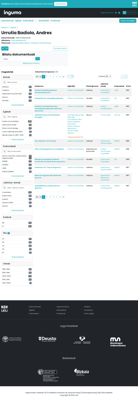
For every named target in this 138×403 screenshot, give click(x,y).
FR (135, 12)
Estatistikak (44, 20)
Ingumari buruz (107, 12)
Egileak (18, 20)
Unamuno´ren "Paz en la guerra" (48, 167)
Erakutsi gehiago (17, 105)
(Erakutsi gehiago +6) (75, 137)
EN (131, 12)
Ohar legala (89, 313)
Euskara (103, 106)
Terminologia (105, 115)
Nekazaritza (105, 178)
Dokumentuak (7, 20)
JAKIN (116, 90)
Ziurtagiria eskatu (60, 48)
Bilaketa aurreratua (31, 63)
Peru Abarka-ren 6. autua (45, 141)
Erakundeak (28, 20)
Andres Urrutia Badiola (76, 90)
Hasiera (4, 27)
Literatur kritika (106, 143)
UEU (115, 98)
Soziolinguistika (106, 109)
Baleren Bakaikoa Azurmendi (74, 123)
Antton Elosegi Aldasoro (73, 132)
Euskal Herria (105, 90)
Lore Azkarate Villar (74, 119)
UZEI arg (117, 115)
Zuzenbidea (105, 92)
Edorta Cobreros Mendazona (74, 127)
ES (128, 12)
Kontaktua (88, 310)
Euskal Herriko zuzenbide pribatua (49, 98)
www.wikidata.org (18, 40)
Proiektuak (55, 20)
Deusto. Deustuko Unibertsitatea (37, 43)
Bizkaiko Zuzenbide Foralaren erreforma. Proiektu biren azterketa (50, 160)
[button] (6, 48)
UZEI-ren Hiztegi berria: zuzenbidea (49, 149)
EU (124, 12)
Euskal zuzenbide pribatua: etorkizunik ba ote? (46, 91)
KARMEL (117, 141)
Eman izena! (61, 4)
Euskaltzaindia (17, 43)
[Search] (17, 59)
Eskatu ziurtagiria (128, 20)
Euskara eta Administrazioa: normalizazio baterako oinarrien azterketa (48, 108)
